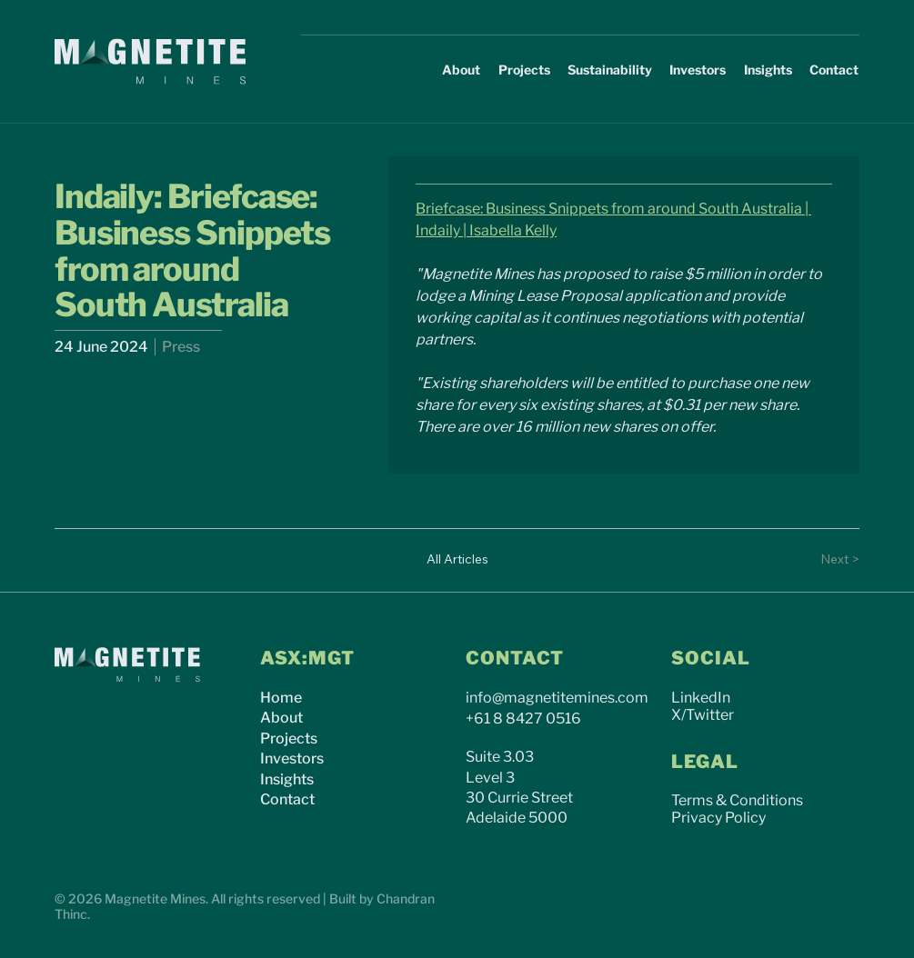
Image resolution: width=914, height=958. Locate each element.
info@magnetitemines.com (557, 697)
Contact (287, 799)
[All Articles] (457, 560)
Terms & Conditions (737, 800)
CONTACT (515, 658)
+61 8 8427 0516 (523, 718)
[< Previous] (91, 560)
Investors (292, 758)
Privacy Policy (718, 817)
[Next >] (823, 560)
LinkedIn (700, 697)
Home (281, 697)
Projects (288, 738)
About (281, 717)
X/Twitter (702, 714)
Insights (287, 779)
